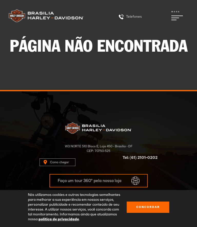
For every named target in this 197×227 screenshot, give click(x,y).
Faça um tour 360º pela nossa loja (89, 181)
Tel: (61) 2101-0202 (140, 158)
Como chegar (59, 162)
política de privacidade (58, 219)
